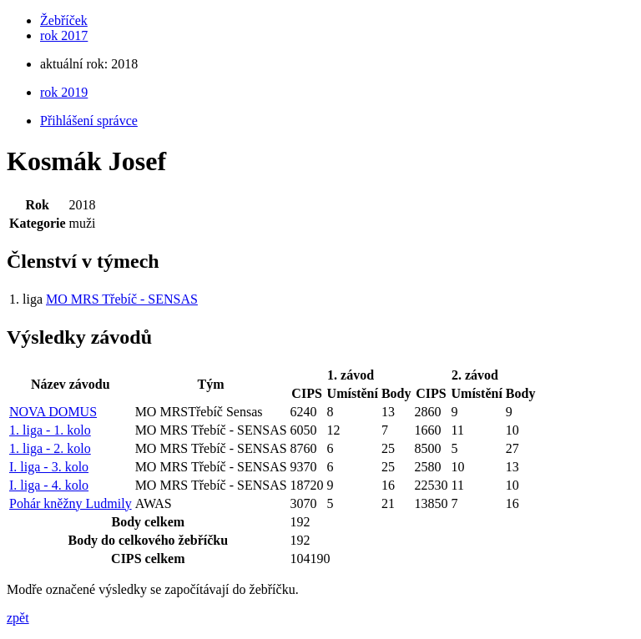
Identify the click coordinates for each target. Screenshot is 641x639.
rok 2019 (64, 92)
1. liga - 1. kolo (50, 430)
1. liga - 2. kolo (50, 448)
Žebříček (64, 20)
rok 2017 (64, 35)
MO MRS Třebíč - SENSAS (122, 299)
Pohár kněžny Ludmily (70, 503)
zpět (18, 618)
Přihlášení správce (89, 120)
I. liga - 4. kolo (48, 485)
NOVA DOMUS (53, 412)
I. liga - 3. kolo (48, 467)
